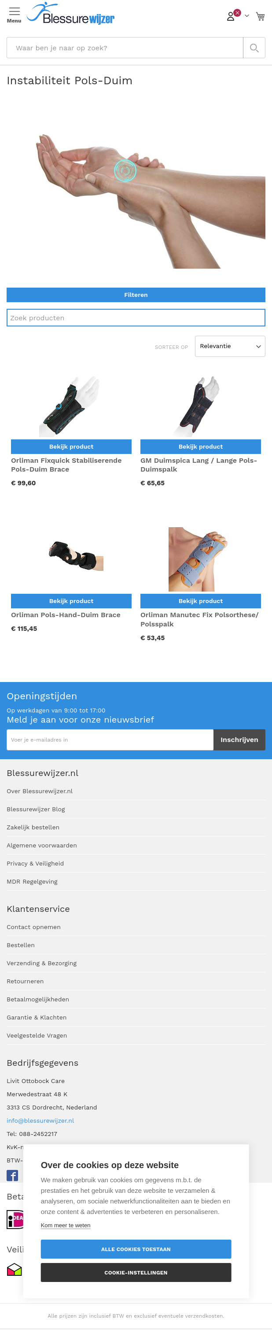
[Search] (136, 317)
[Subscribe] (239, 739)
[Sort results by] (230, 346)
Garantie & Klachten (36, 1017)
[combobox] (136, 47)
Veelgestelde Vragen (37, 1035)
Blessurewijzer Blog (36, 809)
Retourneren (25, 981)
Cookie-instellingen (135, 1273)
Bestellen (21, 944)
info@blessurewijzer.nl (40, 1120)
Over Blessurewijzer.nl (40, 791)
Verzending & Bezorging (42, 963)
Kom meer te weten (66, 1225)
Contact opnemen (34, 926)
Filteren (135, 294)
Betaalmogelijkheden (38, 999)
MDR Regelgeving (32, 881)
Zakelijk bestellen (33, 827)
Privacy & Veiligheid (35, 863)
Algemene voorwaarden (42, 845)
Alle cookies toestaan (136, 1249)
